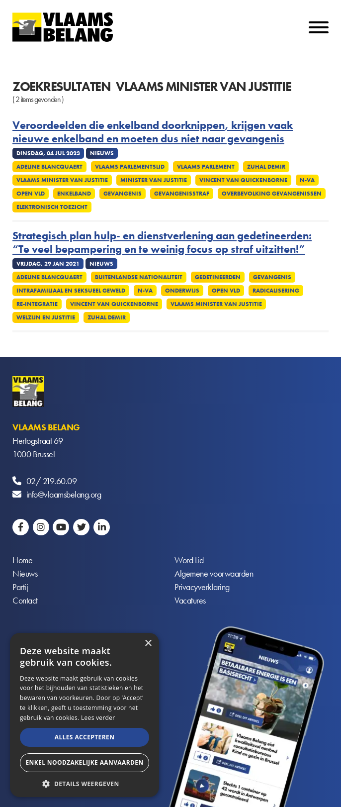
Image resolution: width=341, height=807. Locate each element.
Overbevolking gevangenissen (272, 194)
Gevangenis (122, 194)
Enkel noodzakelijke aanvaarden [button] (84, 762)
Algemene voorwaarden (213, 573)
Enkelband (74, 194)
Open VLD (226, 291)
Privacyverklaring (202, 587)
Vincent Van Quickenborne (243, 180)
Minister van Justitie (153, 180)
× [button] (148, 643)
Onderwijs (182, 291)
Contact (25, 600)
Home (22, 560)
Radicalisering (276, 291)
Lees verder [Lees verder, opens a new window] (98, 717)
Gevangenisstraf (181, 194)
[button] (84, 783)
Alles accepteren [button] (85, 737)
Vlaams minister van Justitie (62, 180)
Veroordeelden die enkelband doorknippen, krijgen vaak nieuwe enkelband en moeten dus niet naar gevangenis (152, 132)
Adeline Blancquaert (49, 167)
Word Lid (188, 560)
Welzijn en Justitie (45, 317)
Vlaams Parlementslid (130, 167)
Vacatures (190, 600)
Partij (20, 587)
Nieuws (24, 573)
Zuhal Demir (266, 167)
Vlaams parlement (206, 167)
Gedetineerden (218, 277)
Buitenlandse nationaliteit (138, 277)
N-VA (307, 180)
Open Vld (30, 194)
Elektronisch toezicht (51, 207)
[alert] (84, 715)
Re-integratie (37, 304)
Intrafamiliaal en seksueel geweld (70, 291)
